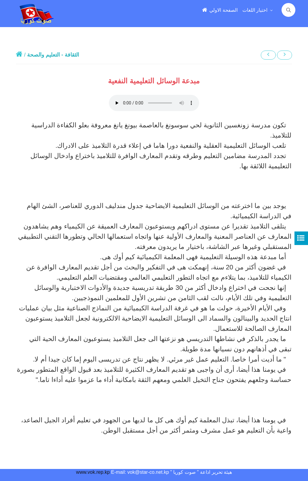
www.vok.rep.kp (93, 472)
